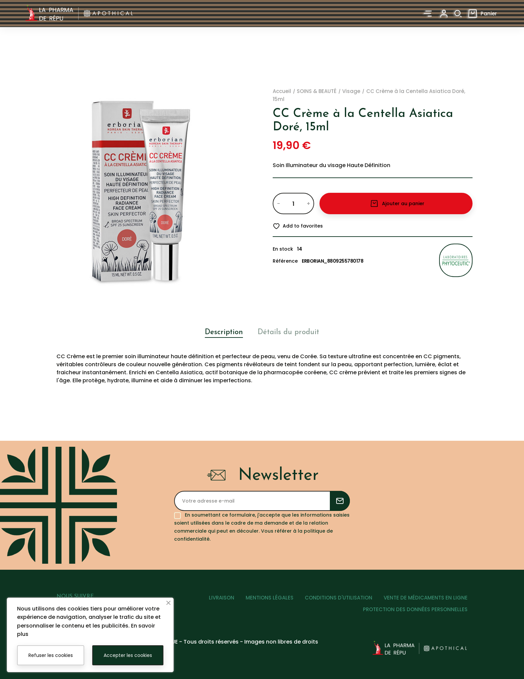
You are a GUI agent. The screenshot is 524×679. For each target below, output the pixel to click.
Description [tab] (224, 332)
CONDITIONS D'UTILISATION (338, 597)
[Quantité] (293, 203)
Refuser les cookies (50, 655)
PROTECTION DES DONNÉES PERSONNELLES (415, 609)
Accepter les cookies (128, 655)
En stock (283, 249)
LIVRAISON (221, 597)
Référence (285, 261)
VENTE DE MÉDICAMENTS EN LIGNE (426, 597)
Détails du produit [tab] (288, 332)
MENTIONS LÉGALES (269, 597)
